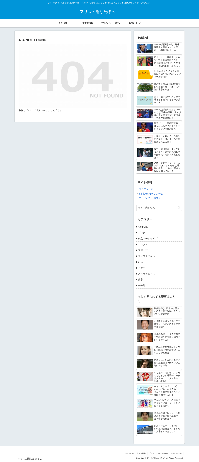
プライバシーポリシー (151, 198)
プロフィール (146, 189)
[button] (179, 207)
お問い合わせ (176, 453)
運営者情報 (141, 453)
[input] (159, 208)
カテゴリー (129, 453)
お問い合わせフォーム (151, 193)
